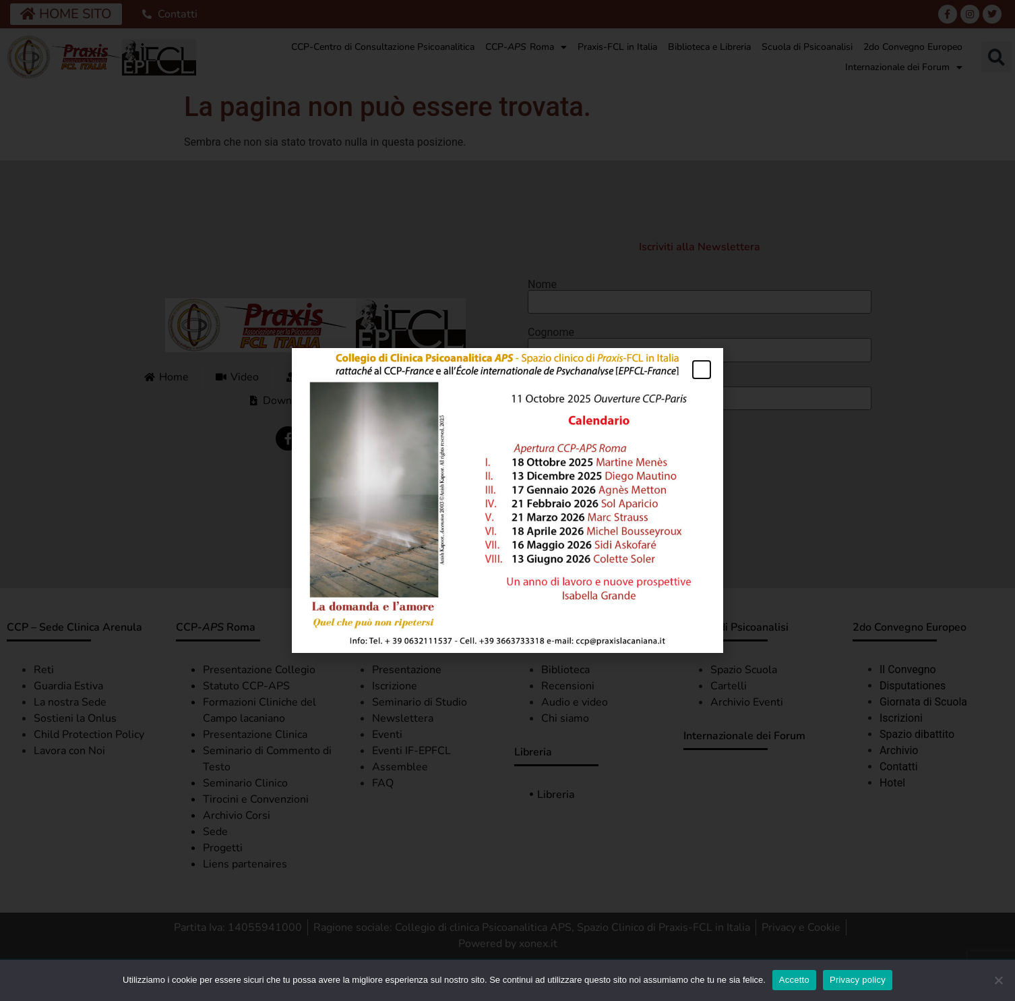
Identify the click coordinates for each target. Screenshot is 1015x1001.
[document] (507, 500)
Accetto (794, 980)
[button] (702, 370)
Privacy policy (858, 980)
